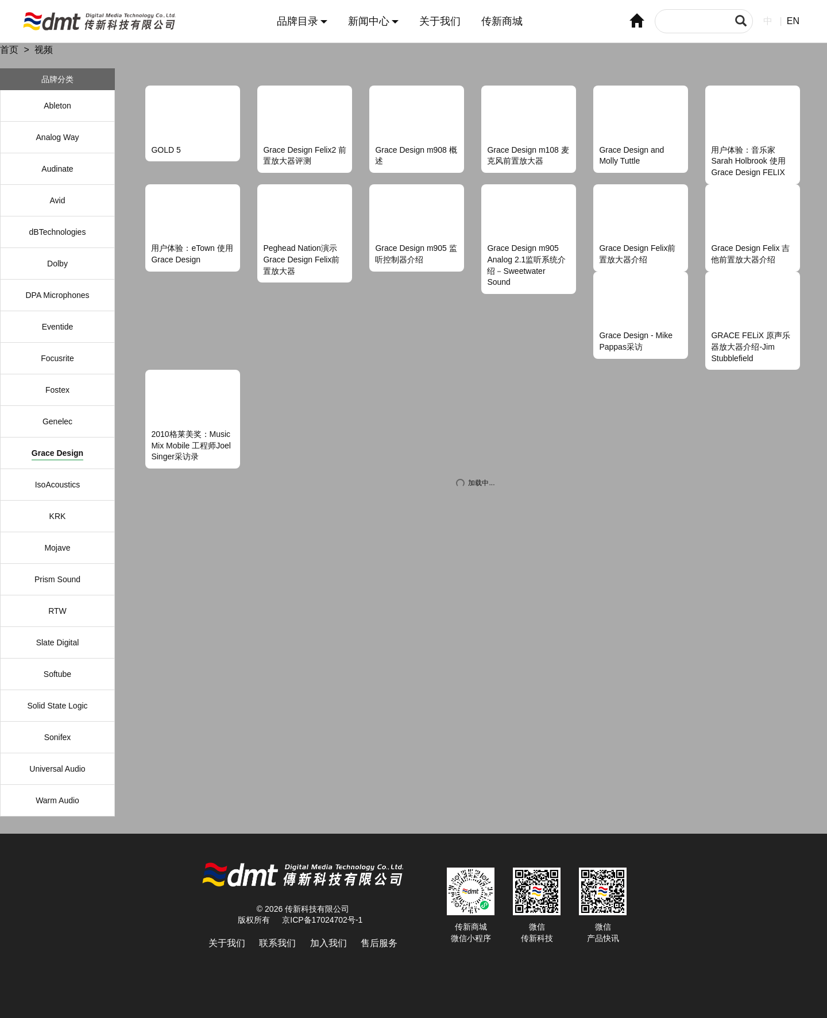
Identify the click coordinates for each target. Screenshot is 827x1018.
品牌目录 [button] (302, 21)
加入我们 (328, 943)
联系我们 (277, 943)
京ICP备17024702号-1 (322, 919)
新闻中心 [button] (373, 21)
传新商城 (502, 21)
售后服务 (379, 943)
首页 (9, 50)
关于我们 (440, 21)
